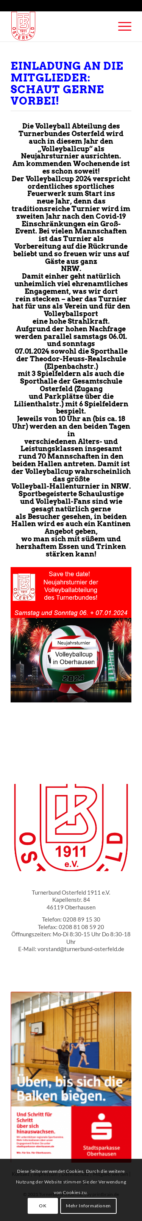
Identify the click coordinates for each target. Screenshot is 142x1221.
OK (42, 1205)
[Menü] (121, 26)
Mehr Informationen (88, 1205)
